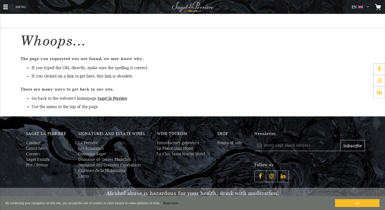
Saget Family (38, 159)
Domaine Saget (92, 154)
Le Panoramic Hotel (175, 148)
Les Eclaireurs (91, 148)
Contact (33, 143)
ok (357, 202)
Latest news (37, 148)
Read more (170, 203)
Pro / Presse (37, 165)
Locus (83, 176)
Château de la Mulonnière (102, 170)
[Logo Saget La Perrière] (192, 7)
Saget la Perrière (112, 98)
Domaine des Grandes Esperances (109, 165)
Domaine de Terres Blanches (104, 159)
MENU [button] (21, 6)
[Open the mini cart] (378, 7)
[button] (361, 7)
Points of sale (229, 143)
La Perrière (88, 143)
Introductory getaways (178, 143)
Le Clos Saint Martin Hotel (181, 154)
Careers (33, 154)
